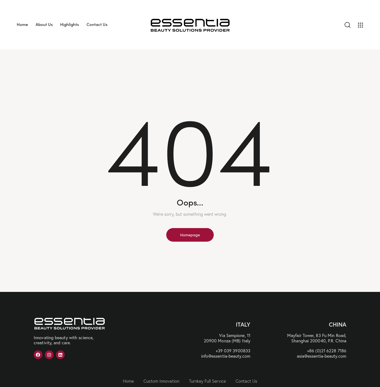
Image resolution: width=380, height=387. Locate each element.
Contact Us (246, 381)
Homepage (190, 234)
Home (128, 381)
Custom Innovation (161, 381)
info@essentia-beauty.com (225, 356)
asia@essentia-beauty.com (321, 356)
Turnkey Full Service (207, 381)
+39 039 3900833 (233, 351)
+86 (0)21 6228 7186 (326, 351)
